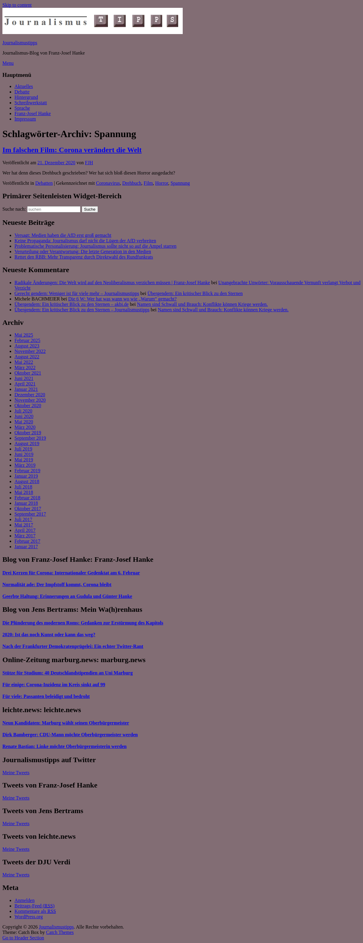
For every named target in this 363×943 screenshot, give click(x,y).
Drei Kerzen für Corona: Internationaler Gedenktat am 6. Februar (71, 572)
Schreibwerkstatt (30, 102)
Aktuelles (23, 86)
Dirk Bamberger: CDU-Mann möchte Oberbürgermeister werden (70, 734)
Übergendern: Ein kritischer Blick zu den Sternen (195, 293)
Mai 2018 (23, 492)
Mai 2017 (23, 524)
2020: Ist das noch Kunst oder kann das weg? (48, 634)
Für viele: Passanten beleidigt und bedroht (46, 696)
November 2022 (30, 351)
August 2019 (26, 443)
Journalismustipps (19, 42)
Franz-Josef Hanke (32, 113)
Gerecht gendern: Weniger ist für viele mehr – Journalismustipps (76, 293)
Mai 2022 (23, 362)
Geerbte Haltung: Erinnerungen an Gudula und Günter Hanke (67, 596)
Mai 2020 (23, 421)
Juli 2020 (23, 410)
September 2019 (30, 438)
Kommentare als (35, 911)
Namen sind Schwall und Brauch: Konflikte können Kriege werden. (202, 304)
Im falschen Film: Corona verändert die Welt (72, 150)
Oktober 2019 (27, 432)
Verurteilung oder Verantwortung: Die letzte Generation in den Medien (82, 251)
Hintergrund (26, 97)
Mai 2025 (23, 335)
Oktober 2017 (27, 508)
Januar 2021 (26, 389)
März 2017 (25, 535)
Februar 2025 (27, 340)
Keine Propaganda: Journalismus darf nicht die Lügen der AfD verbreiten (85, 240)
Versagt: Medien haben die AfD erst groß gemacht (62, 235)
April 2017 (25, 530)
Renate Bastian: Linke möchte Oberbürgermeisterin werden (64, 746)
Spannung (180, 183)
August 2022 (26, 356)
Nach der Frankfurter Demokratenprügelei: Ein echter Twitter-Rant (72, 646)
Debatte (22, 91)
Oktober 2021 (27, 373)
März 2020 (25, 427)
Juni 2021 (23, 378)
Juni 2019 (23, 454)
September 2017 (30, 514)
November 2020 (30, 400)
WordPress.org (28, 916)
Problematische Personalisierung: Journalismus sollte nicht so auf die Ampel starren (95, 246)
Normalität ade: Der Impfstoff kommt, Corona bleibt (57, 584)
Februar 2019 (27, 470)
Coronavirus (108, 183)
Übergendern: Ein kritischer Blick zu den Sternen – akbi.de (71, 304)
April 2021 (25, 383)
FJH (89, 162)
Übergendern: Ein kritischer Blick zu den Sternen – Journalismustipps (82, 309)
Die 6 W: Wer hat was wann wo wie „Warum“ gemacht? (122, 298)
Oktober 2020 (27, 405)
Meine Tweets (16, 772)
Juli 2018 (23, 486)
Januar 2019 (26, 476)
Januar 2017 (26, 546)
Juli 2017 (23, 519)
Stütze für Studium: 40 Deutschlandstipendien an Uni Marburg (67, 672)
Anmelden (24, 900)
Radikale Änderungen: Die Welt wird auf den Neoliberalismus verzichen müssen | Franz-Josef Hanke (112, 282)
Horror (161, 183)
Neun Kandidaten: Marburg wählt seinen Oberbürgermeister (65, 722)
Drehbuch (131, 183)
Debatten (44, 183)
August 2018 (26, 481)
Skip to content (17, 5)
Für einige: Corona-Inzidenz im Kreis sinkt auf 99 (53, 684)
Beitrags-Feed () (34, 905)
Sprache (22, 108)
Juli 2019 (23, 448)
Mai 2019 (23, 459)
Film (148, 183)
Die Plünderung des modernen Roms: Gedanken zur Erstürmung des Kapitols (82, 622)
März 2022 (25, 367)
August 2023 (26, 345)
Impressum (25, 118)
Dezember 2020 (29, 394)
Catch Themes (60, 932)
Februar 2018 (27, 497)
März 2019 (25, 465)
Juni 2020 (23, 416)
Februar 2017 (27, 541)
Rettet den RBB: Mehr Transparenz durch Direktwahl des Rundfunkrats (83, 256)
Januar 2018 (26, 503)
